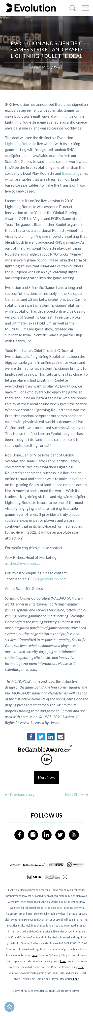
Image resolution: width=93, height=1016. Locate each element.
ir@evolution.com (51, 579)
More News (46, 777)
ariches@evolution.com (24, 563)
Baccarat (69, 173)
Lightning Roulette (20, 143)
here (34, 955)
